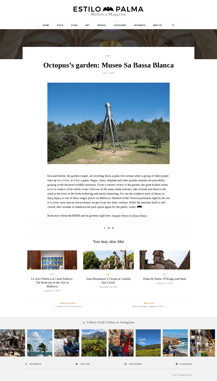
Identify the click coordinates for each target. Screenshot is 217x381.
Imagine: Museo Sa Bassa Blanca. (131, 215)
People (102, 25)
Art (87, 25)
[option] (108, 123)
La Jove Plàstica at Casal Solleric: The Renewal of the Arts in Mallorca (52, 282)
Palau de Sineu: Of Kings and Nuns (164, 278)
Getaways (139, 25)
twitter (85, 364)
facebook (35, 364)
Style (60, 25)
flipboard (186, 364)
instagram (135, 364)
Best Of (157, 25)
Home (46, 25)
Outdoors (120, 25)
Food (74, 25)
